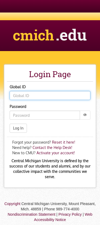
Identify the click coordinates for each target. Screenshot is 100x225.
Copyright (12, 204)
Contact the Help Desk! (51, 147)
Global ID (18, 87)
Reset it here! (63, 142)
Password (18, 106)
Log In (18, 128)
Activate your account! (56, 153)
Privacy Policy (70, 214)
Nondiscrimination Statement (31, 214)
